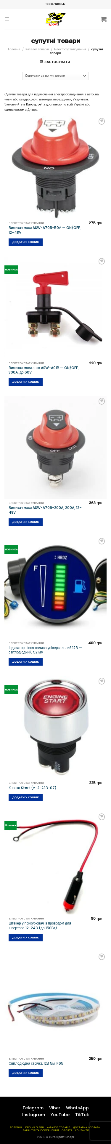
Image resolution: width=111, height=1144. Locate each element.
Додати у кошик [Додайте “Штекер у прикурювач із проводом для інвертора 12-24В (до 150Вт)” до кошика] (25, 937)
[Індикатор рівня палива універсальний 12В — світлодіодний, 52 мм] (55, 587)
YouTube (60, 1115)
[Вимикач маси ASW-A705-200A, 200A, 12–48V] (55, 447)
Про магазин (34, 1127)
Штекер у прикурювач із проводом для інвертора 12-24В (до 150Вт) (40, 925)
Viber (54, 1108)
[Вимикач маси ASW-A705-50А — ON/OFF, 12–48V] (55, 167)
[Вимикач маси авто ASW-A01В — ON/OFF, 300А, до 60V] (55, 308)
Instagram (33, 1115)
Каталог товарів (37, 49)
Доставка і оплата (86, 1127)
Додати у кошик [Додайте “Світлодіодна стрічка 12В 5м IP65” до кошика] (25, 1073)
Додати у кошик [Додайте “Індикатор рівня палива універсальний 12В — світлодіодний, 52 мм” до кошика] (25, 662)
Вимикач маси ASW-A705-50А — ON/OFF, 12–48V (45, 230)
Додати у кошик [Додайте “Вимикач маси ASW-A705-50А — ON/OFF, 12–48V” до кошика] (25, 242)
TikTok (82, 1115)
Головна (14, 49)
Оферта (67, 1130)
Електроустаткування (70, 49)
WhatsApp (77, 1108)
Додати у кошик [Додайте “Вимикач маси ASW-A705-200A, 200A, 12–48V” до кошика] (25, 522)
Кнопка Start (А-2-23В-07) (33, 788)
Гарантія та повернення (41, 1130)
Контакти (82, 1130)
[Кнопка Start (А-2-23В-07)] (55, 727)
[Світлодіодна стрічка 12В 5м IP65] (55, 1003)
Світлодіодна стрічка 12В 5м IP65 (36, 1063)
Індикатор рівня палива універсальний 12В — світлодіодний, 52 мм (45, 650)
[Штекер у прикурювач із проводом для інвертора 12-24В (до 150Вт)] (55, 863)
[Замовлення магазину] (55, 76)
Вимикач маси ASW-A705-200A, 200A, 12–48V (45, 510)
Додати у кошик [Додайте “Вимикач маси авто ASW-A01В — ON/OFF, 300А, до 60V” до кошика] (25, 382)
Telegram (33, 1108)
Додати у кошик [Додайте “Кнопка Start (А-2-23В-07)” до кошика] (25, 797)
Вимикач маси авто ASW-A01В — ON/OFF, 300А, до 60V (44, 370)
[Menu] (6, 19)
